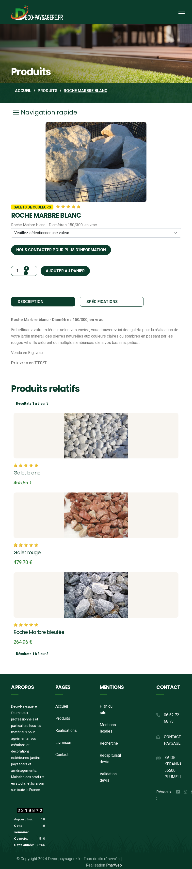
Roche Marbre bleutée (39, 632)
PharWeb (114, 864)
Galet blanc (27, 473)
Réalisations (66, 729)
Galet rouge (27, 552)
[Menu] (181, 12)
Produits (62, 717)
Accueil (61, 705)
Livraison (63, 741)
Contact (61, 754)
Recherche (109, 742)
